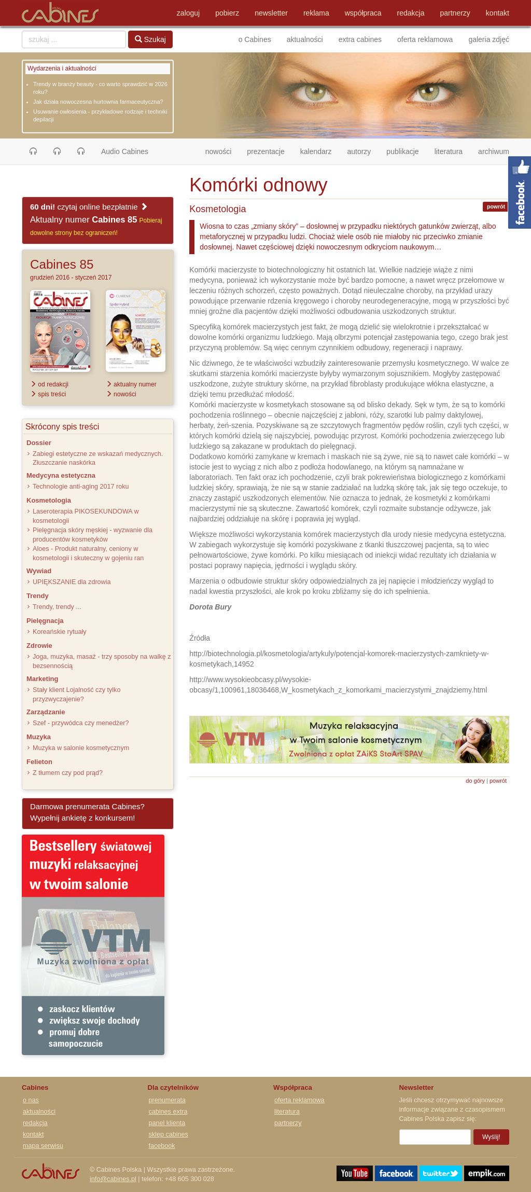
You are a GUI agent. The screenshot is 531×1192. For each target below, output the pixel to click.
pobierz (227, 13)
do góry (475, 781)
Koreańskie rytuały (60, 631)
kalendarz (316, 151)
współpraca (363, 13)
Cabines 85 (61, 264)
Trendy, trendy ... (57, 607)
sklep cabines (168, 1134)
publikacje (402, 151)
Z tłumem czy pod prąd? (68, 773)
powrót (496, 206)
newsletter (271, 13)
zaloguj (188, 13)
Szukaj (150, 39)
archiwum (493, 151)
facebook (162, 1145)
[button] (33, 151)
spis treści (48, 394)
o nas (31, 1100)
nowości (222, 151)
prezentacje (265, 151)
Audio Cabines (124, 151)
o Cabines (255, 39)
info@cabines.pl (113, 1179)
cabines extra (168, 1111)
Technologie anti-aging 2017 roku (81, 486)
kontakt (497, 13)
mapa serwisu (43, 1145)
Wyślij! (491, 1137)
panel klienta (167, 1123)
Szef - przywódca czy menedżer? (81, 723)
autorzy (359, 151)
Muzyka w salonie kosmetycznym (81, 748)
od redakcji (49, 384)
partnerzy (455, 13)
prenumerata (167, 1100)
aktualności (305, 39)
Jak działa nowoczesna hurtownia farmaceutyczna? (98, 102)
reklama (316, 13)
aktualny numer (131, 384)
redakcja (411, 13)
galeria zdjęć (488, 39)
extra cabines (360, 39)
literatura (449, 151)
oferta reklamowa (425, 39)
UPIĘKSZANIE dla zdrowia (71, 582)
